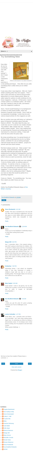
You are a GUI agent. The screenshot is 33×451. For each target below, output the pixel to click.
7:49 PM (14, 266)
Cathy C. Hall (7, 416)
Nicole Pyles (7, 440)
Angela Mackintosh (9, 409)
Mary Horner (7, 435)
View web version (16, 367)
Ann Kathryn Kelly (9, 411)
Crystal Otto (7, 418)
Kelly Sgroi (7, 428)
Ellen (5, 421)
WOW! (5, 449)
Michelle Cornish (8, 437)
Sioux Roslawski (10, 209)
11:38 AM (24, 226)
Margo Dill (8, 242)
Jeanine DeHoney (9, 423)
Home (16, 363)
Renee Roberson (8, 442)
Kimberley (8, 266)
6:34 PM (14, 242)
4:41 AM (18, 209)
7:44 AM (23, 298)
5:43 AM (15, 283)
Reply (6, 221)
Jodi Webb (7, 425)
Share (3, 200)
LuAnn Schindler (10, 314)
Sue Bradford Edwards (12, 226)
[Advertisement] (16, 19)
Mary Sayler (8, 283)
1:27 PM (18, 314)
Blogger (20, 370)
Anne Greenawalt (9, 414)
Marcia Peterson (8, 430)
